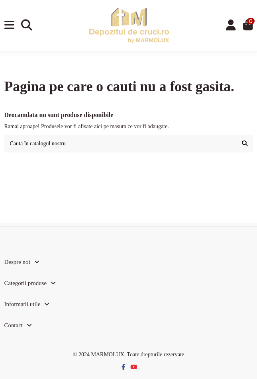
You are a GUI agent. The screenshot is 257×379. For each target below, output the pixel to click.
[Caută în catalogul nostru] (244, 143)
